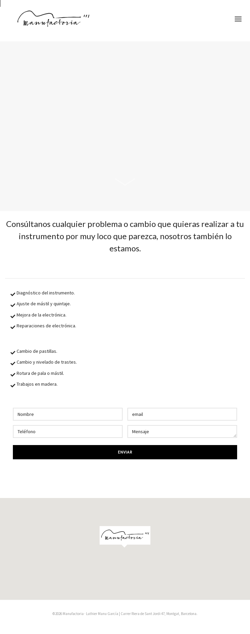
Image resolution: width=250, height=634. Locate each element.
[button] (125, 536)
